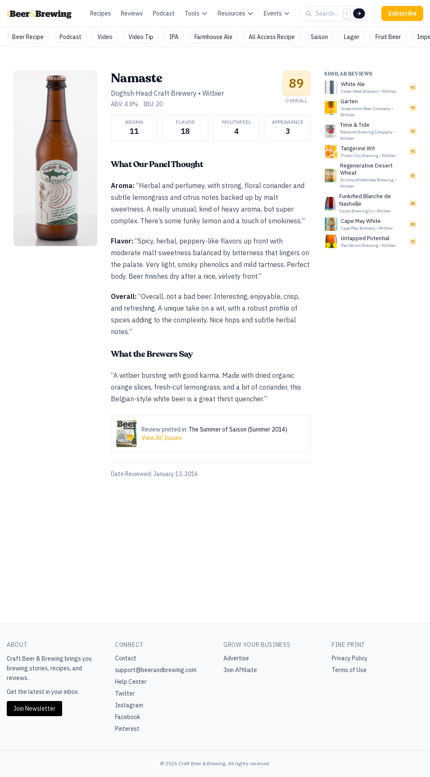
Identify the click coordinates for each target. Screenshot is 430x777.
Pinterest (127, 729)
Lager (351, 37)
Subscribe (402, 13)
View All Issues (162, 438)
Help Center (131, 681)
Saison (319, 37)
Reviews (132, 13)
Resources (236, 13)
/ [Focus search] (347, 13)
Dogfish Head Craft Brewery (154, 93)
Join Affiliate (240, 670)
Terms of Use (349, 670)
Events (277, 13)
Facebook (127, 717)
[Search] (359, 13)
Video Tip (140, 37)
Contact (125, 658)
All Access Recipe (272, 37)
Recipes (100, 13)
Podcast (164, 13)
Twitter (125, 693)
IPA (173, 37)
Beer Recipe (28, 37)
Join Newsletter (34, 708)
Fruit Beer (388, 37)
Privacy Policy (349, 658)
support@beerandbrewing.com (156, 670)
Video (105, 37)
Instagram (129, 705)
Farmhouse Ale (213, 37)
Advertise (236, 658)
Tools (196, 13)
